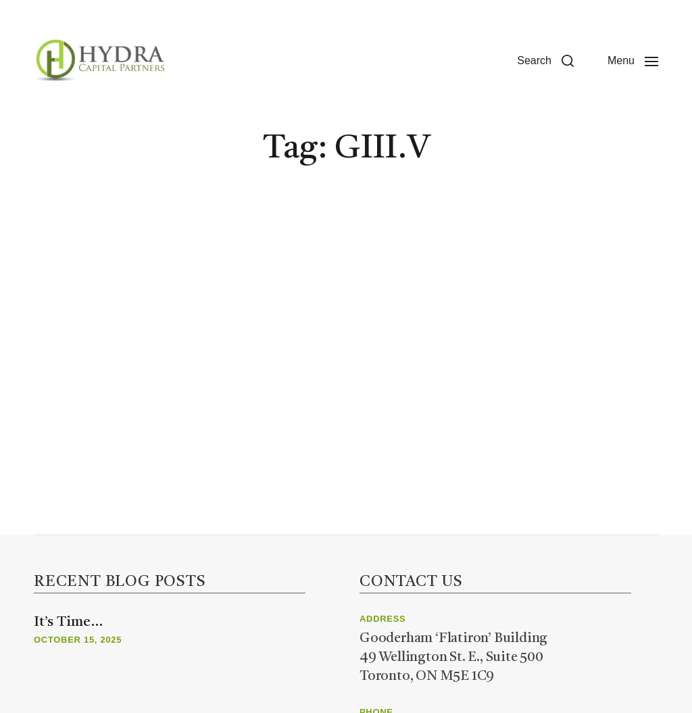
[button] (545, 60)
